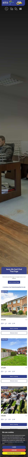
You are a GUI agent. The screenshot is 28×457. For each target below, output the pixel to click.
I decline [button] (14, 450)
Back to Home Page (14, 282)
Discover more (14, 332)
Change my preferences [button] (14, 453)
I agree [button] (14, 447)
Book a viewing (14, 328)
